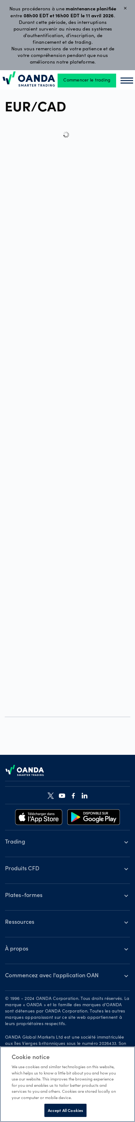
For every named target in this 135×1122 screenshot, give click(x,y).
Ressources (20, 922)
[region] (67, 1084)
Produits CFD (22, 869)
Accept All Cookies (65, 1110)
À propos (16, 949)
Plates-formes (23, 896)
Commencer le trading (86, 80)
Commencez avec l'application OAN (51, 976)
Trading (15, 842)
